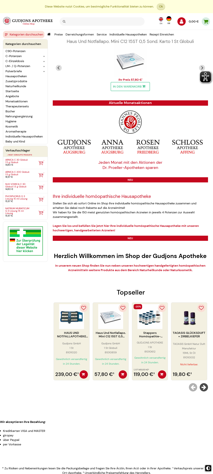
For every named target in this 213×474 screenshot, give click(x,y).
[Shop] (49, 34)
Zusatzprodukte (16, 81)
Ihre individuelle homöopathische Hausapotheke (102, 196)
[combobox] (102, 21)
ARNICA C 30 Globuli (16, 161)
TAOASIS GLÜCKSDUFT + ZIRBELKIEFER (189, 334)
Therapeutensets (17, 106)
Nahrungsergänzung (19, 116)
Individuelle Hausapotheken (24, 136)
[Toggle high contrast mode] (208, 468)
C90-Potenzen (15, 51)
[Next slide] (202, 68)
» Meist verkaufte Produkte (19, 155)
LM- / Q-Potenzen (17, 66)
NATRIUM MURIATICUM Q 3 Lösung (17, 210)
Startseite (12, 91)
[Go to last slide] (59, 68)
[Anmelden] (181, 22)
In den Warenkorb (130, 87)
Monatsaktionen (16, 101)
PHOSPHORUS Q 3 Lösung (16, 197)
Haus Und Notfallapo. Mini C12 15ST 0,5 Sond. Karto (130, 41)
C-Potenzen (13, 56)
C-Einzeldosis (14, 61)
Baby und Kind (15, 141)
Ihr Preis (124, 80)
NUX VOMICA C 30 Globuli (15, 185)
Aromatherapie (15, 131)
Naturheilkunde (15, 86)
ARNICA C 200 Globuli (17, 173)
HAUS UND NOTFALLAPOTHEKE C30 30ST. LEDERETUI (71, 334)
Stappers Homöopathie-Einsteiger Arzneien (150, 334)
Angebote (12, 96)
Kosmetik (11, 126)
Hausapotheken (16, 76)
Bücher (10, 111)
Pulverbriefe (13, 71)
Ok (161, 6)
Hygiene (10, 121)
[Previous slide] (193, 387)
